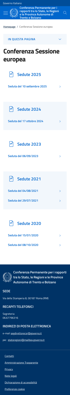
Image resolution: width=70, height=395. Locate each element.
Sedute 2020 (29, 223)
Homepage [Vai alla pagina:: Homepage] (9, 27)
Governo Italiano (12, 3)
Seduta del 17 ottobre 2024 (25, 121)
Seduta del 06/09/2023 (23, 156)
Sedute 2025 (29, 74)
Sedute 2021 (29, 178)
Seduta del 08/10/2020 (23, 245)
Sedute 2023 (29, 144)
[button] (15, 389)
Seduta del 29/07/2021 (23, 200)
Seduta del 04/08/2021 (23, 191)
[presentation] (65, 13)
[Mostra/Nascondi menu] (5, 13)
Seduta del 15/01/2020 (23, 235)
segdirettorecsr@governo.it (26, 333)
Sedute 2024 (29, 109)
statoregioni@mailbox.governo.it (26, 340)
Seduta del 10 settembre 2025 (27, 86)
